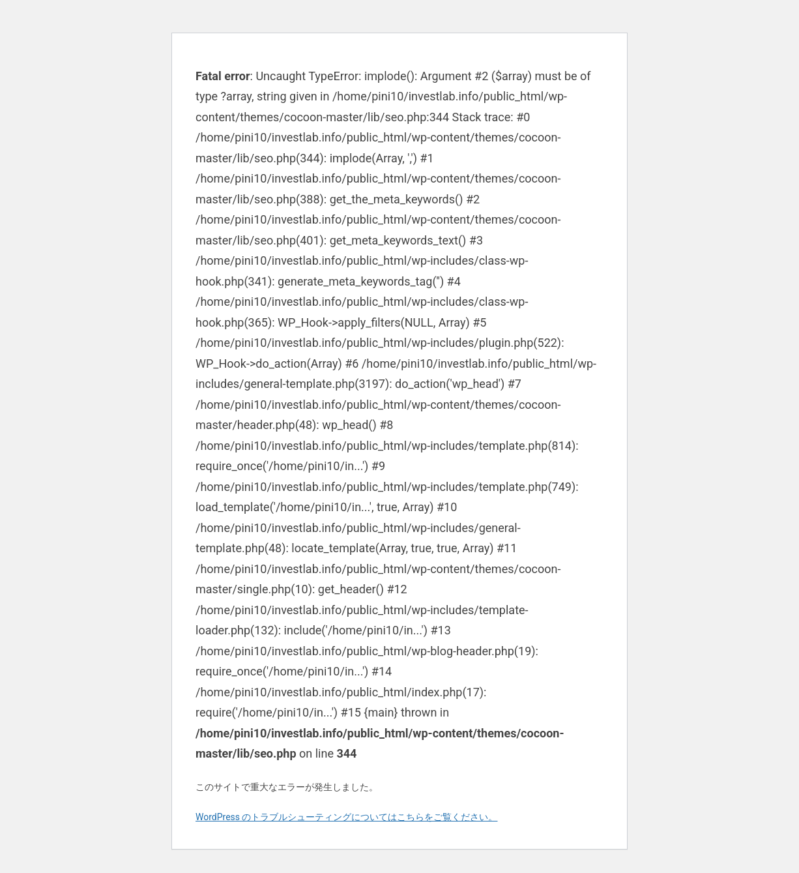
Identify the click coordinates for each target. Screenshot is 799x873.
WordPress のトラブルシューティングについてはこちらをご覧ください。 (347, 817)
